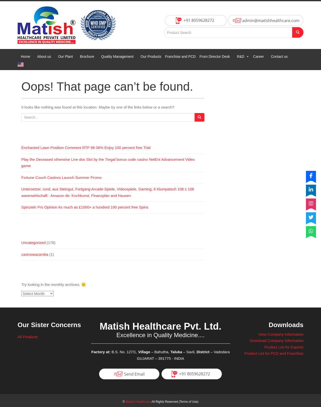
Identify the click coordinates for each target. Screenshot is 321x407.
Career (258, 57)
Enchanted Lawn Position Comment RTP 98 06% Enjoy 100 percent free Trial (85, 147)
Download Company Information (276, 340)
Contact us (279, 57)
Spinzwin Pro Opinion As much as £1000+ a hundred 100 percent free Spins (84, 207)
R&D (243, 57)
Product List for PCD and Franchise (273, 353)
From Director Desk (214, 57)
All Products (28, 337)
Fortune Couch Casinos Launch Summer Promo (61, 177)
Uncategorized (33, 242)
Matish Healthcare (138, 401)
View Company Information (280, 334)
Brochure (87, 57)
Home (25, 57)
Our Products (151, 57)
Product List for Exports (283, 347)
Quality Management (117, 57)
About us (44, 57)
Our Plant (65, 57)
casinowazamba (34, 254)
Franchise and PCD (180, 57)
